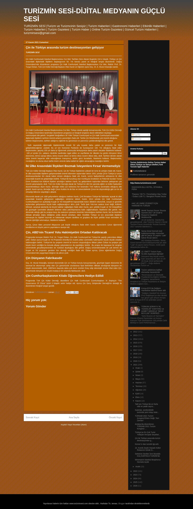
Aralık (138, 466)
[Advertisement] (74, 390)
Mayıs (138, 379)
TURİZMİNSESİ (139, 171)
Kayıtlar (136, 135)
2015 (135, 343)
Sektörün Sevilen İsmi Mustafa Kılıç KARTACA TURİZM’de (147, 455)
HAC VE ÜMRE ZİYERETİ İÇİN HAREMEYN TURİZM (145, 204)
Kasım (138, 401)
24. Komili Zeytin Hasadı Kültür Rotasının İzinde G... (148, 449)
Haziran (138, 383)
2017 (135, 350)
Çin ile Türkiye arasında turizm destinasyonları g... (147, 439)
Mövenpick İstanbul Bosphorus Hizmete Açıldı (148, 461)
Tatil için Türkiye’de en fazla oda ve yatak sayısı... (146, 405)
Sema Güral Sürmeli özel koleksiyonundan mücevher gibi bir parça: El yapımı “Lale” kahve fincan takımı (153, 234)
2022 (135, 471)
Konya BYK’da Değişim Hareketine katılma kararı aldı (153, 289)
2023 (135, 475)
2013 (135, 335)
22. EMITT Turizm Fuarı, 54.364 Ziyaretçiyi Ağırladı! (152, 253)
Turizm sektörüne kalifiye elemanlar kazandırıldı (151, 271)
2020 (135, 361)
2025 (135, 482)
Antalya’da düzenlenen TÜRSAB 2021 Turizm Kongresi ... (145, 426)
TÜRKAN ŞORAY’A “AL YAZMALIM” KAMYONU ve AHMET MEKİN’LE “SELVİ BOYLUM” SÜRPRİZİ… (152, 309)
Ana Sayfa (74, 417)
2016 (135, 346)
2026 (135, 486)
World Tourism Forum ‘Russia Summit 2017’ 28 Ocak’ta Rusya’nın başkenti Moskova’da (153, 213)
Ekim (137, 397)
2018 (135, 354)
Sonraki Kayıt (32, 417)
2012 (135, 332)
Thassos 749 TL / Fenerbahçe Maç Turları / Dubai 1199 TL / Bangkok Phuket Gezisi (149, 195)
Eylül (137, 394)
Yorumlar (136, 139)
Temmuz (139, 386)
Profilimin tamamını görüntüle (142, 175)
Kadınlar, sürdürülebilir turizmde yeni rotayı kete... (147, 411)
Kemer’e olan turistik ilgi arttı (147, 444)
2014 (135, 339)
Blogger (121, 503)
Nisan (138, 375)
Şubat (138, 371)
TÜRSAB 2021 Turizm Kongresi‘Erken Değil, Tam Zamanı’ (147, 418)
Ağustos (139, 390)
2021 (135, 365)
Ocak (137, 368)
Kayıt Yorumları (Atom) (77, 425)
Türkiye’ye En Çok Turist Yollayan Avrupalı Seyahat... (147, 433)
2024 (135, 478)
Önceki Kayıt (115, 417)
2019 (135, 357)
